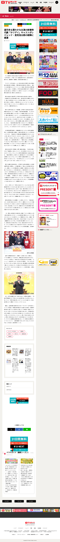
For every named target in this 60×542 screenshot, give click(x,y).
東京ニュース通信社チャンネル (15, 531)
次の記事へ (31, 501)
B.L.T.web (20, 530)
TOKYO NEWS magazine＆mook (10, 530)
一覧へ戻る (19, 501)
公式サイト (8, 386)
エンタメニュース (8, 23)
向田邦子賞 (20, 3)
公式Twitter (8, 389)
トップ (15, 528)
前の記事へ (7, 501)
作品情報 (45, 3)
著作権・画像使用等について (33, 534)
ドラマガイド (26, 3)
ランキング (51, 3)
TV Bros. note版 (34, 530)
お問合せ (41, 534)
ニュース (32, 3)
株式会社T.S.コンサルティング (36, 531)
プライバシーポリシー (21, 534)
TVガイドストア (26, 531)
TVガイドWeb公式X (47, 531)
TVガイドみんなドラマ (52, 530)
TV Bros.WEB (26, 530)
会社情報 (47, 534)
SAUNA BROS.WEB (42, 530)
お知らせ (13, 534)
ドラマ (6, 25)
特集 (37, 3)
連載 (41, 3)
